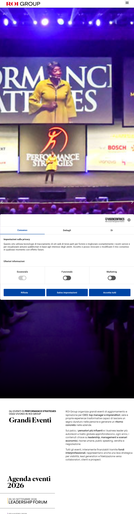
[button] (127, 2)
